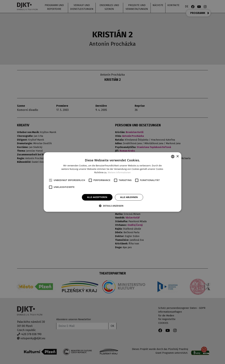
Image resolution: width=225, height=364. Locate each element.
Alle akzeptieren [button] (97, 197)
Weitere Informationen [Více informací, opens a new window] (119, 172)
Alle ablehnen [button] (129, 197)
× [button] (177, 156)
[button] (112, 205)
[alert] (112, 182)
